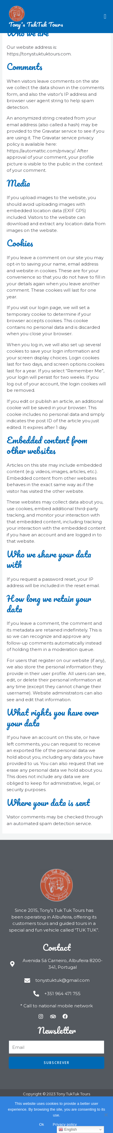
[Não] (106, 1115)
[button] (105, 16)
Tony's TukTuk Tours (36, 24)
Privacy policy (65, 1124)
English (68, 1129)
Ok (41, 1124)
